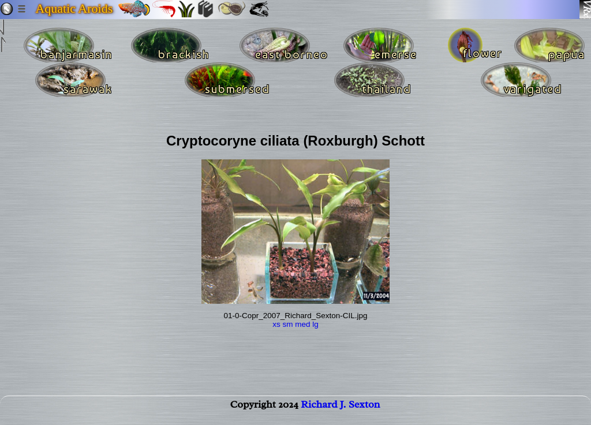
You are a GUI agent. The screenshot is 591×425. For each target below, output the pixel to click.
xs (276, 324)
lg (315, 324)
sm (287, 324)
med (302, 324)
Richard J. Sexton (340, 411)
